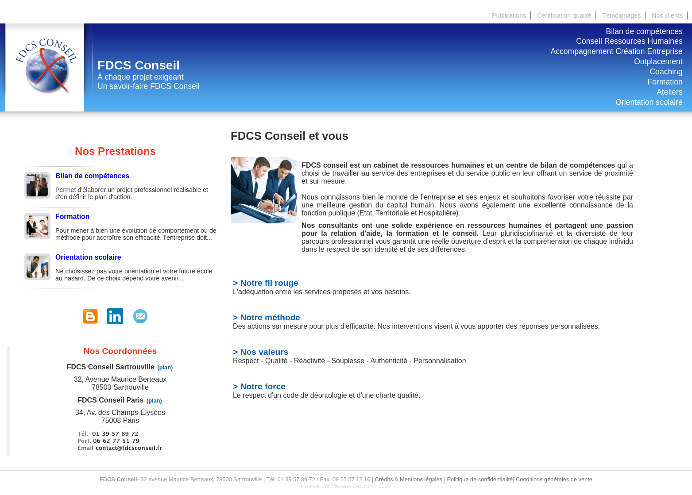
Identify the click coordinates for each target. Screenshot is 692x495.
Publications (509, 15)
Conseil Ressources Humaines (629, 41)
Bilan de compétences (644, 31)
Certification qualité (564, 15)
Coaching (665, 71)
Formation (665, 81)
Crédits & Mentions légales (408, 479)
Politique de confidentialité (480, 479)
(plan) (165, 367)
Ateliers (670, 92)
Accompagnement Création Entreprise (616, 51)
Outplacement (658, 61)
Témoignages (621, 15)
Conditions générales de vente (554, 479)
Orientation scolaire (649, 102)
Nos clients (667, 15)
